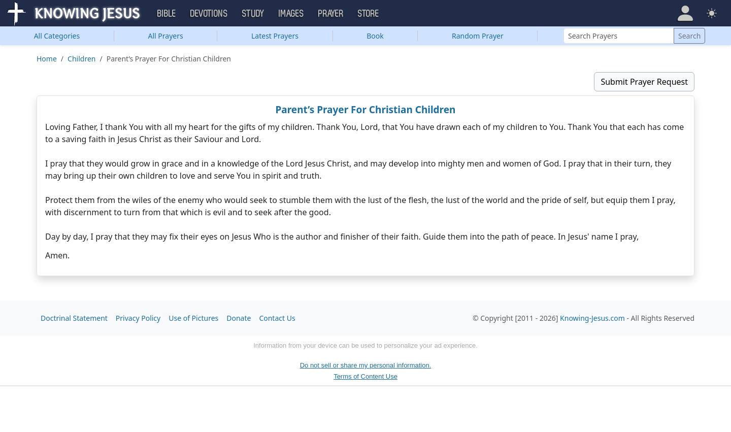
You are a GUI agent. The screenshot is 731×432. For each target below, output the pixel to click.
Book (375, 36)
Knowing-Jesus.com (592, 318)
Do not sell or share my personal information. (365, 365)
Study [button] (253, 13)
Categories (57, 36)
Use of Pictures (193, 318)
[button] (685, 13)
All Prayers (165, 36)
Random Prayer (478, 36)
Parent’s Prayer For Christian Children (366, 109)
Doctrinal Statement (74, 318)
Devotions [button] (209, 13)
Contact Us (277, 318)
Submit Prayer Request (644, 81)
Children (81, 58)
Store (368, 13)
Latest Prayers (274, 36)
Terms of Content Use (365, 376)
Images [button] (291, 13)
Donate (238, 318)
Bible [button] (166, 13)
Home (47, 58)
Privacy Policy (138, 318)
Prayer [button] (331, 13)
